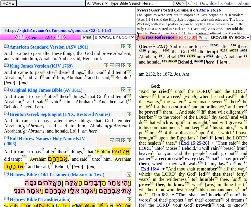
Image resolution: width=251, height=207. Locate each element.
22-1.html (101, 31)
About (244, 3)
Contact (228, 3)
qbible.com (33, 31)
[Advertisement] (67, 17)
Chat (192, 3)
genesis (80, 31)
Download (209, 3)
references (58, 31)
